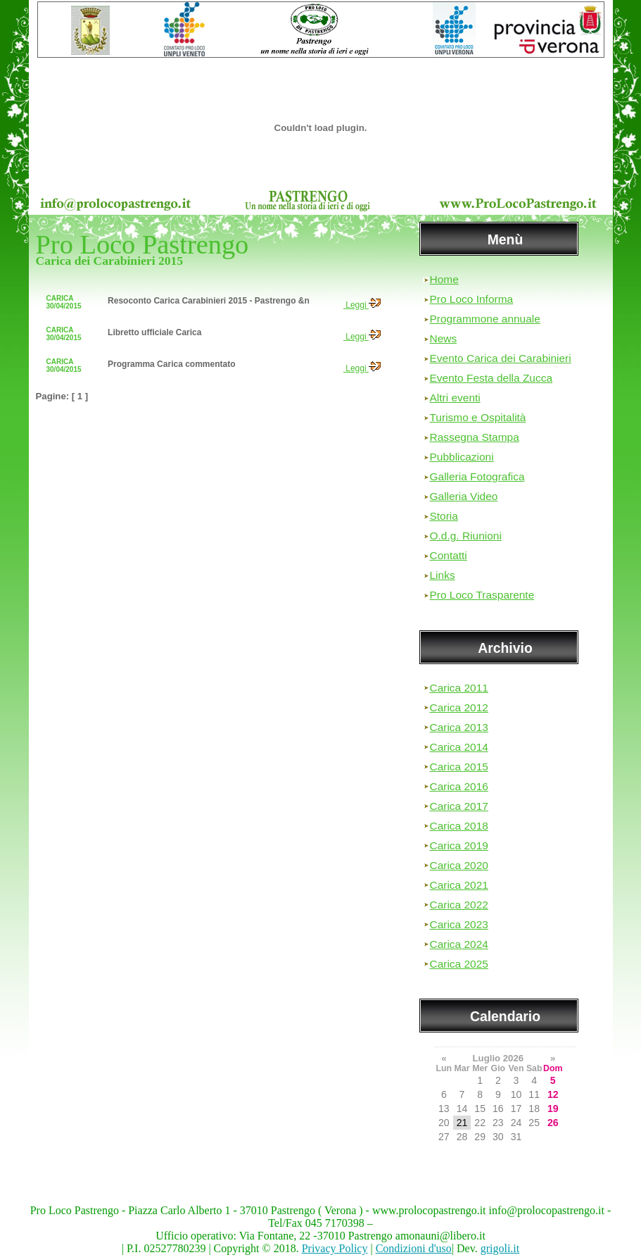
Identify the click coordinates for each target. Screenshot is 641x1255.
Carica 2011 (459, 688)
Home (444, 279)
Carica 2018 (459, 826)
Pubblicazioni (462, 457)
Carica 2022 (459, 905)
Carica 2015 (459, 767)
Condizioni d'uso (414, 1248)
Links (442, 575)
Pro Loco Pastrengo (142, 244)
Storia (444, 516)
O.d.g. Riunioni (466, 536)
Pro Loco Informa (472, 299)
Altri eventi (455, 398)
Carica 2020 (459, 865)
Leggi (362, 305)
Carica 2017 (459, 806)
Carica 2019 (459, 845)
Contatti (448, 555)
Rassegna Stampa (474, 437)
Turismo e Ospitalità (478, 417)
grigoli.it (500, 1248)
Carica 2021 (459, 885)
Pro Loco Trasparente (482, 595)
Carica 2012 (459, 707)
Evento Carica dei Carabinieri (500, 358)
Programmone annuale (485, 319)
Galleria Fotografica (477, 476)
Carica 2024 (459, 944)
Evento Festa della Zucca (491, 378)
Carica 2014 (459, 747)
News (443, 338)
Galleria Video (464, 496)
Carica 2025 (459, 964)
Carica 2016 (459, 786)
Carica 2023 (459, 924)
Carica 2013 (459, 727)
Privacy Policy (335, 1248)
